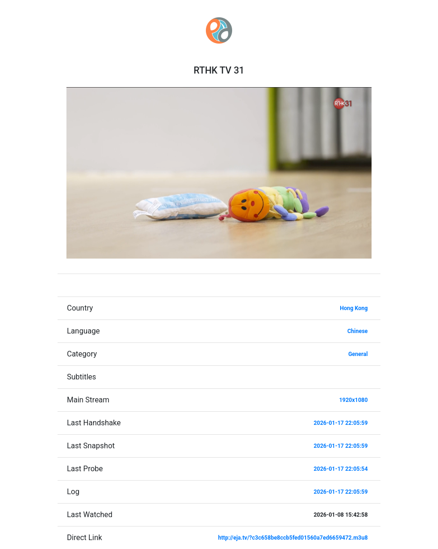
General (358, 354)
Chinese (357, 331)
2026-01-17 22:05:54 (341, 469)
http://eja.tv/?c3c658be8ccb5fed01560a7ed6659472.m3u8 (293, 537)
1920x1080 (353, 400)
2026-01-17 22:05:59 (341, 423)
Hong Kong (354, 308)
